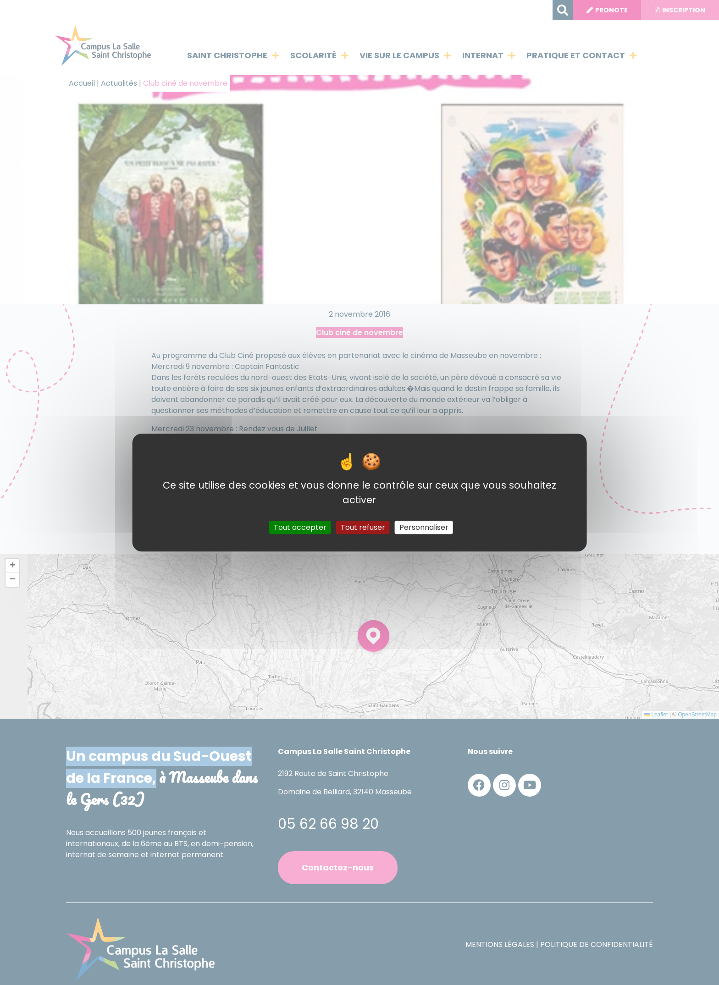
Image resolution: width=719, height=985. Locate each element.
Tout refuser (363, 527)
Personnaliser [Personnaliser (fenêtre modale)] (423, 527)
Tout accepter (300, 527)
